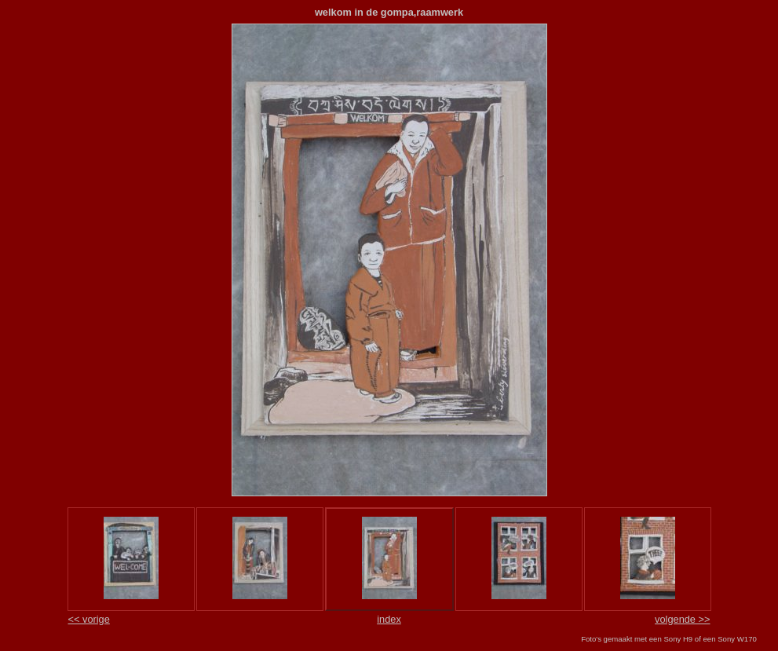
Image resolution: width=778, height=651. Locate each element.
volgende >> (682, 619)
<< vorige (89, 619)
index (389, 619)
